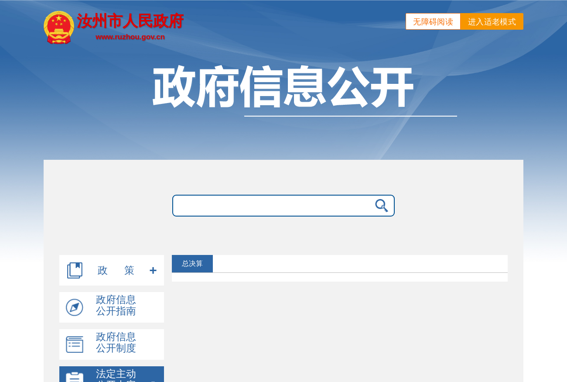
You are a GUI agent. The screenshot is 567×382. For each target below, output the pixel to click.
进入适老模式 (492, 21)
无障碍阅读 (433, 21)
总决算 (192, 263)
